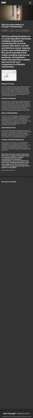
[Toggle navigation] (30, 2)
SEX (17, 30)
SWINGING (5, 30)
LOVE (12, 30)
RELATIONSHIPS (25, 30)
